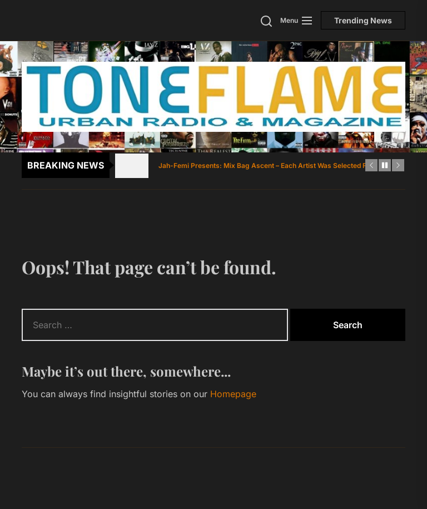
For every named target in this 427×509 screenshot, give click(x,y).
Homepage (233, 393)
